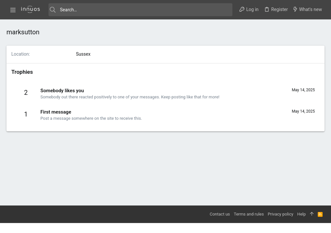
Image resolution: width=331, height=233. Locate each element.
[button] (12, 10)
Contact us (220, 214)
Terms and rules (249, 214)
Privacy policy (280, 214)
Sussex (83, 54)
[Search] (140, 9)
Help (301, 214)
